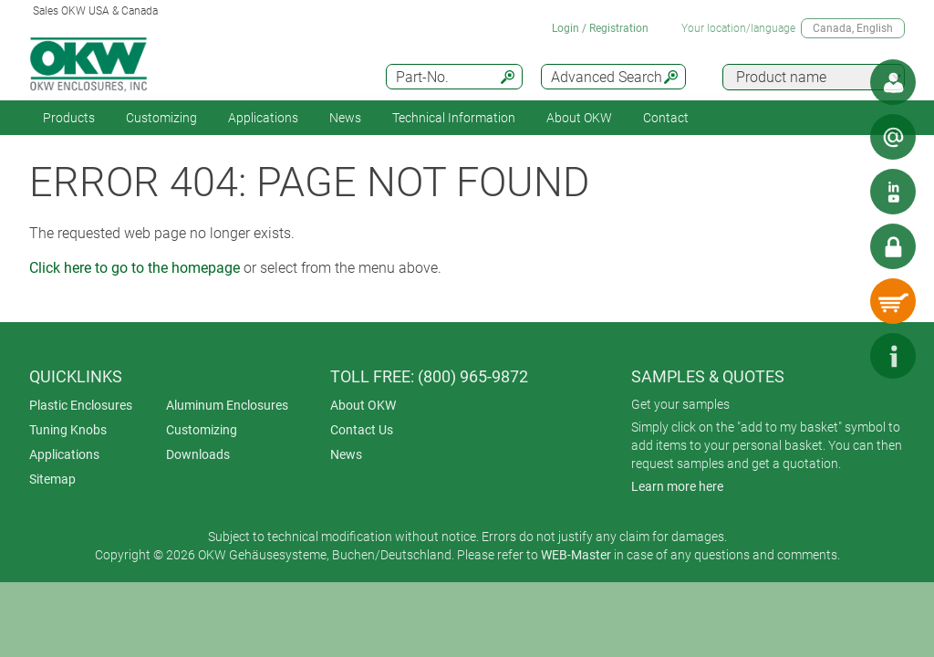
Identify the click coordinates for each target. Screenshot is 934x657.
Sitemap (52, 479)
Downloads (198, 454)
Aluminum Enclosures (227, 405)
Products (69, 117)
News (345, 117)
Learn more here (677, 486)
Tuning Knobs (68, 429)
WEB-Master (576, 555)
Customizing (161, 117)
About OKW (363, 405)
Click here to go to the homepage (134, 267)
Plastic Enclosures (80, 405)
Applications (263, 117)
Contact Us (361, 429)
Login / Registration (600, 28)
